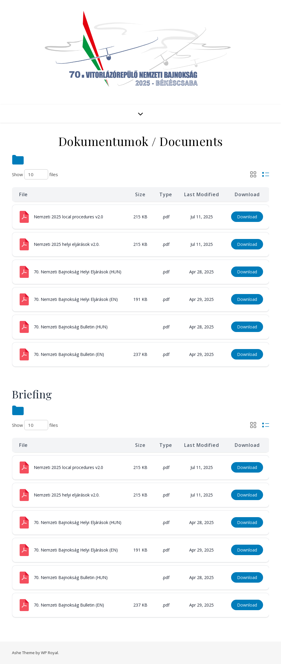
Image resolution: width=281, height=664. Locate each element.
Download (247, 217)
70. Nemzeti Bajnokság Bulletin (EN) (69, 354)
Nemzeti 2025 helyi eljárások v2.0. (67, 244)
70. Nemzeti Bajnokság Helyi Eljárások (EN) (76, 299)
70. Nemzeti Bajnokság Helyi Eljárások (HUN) (77, 272)
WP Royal (49, 652)
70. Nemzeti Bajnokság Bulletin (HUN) (71, 327)
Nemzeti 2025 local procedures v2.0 (68, 217)
